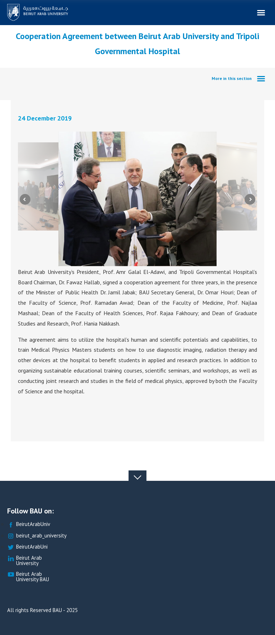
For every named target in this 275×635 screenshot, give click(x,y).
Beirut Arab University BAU (28, 577)
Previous (25, 199)
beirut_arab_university (37, 536)
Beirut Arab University (24, 561)
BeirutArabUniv (28, 524)
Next (250, 199)
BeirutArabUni (27, 547)
